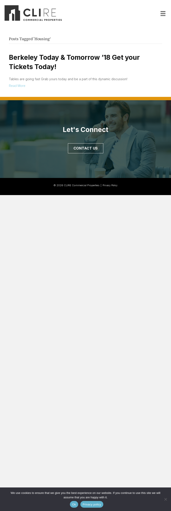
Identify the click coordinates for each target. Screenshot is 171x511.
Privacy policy (92, 504)
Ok (74, 504)
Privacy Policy (110, 185)
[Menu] (163, 13)
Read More (17, 86)
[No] (165, 499)
